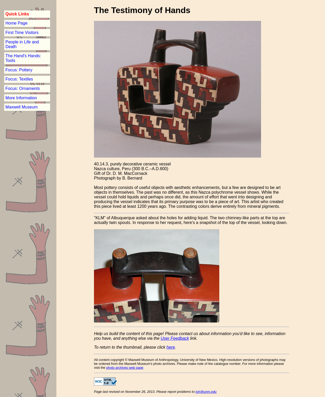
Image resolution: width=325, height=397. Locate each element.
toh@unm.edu (206, 392)
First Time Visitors (22, 32)
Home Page (16, 23)
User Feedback (175, 338)
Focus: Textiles (19, 79)
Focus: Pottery (18, 70)
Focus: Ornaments (22, 88)
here (171, 347)
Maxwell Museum (21, 107)
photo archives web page (124, 368)
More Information (21, 98)
